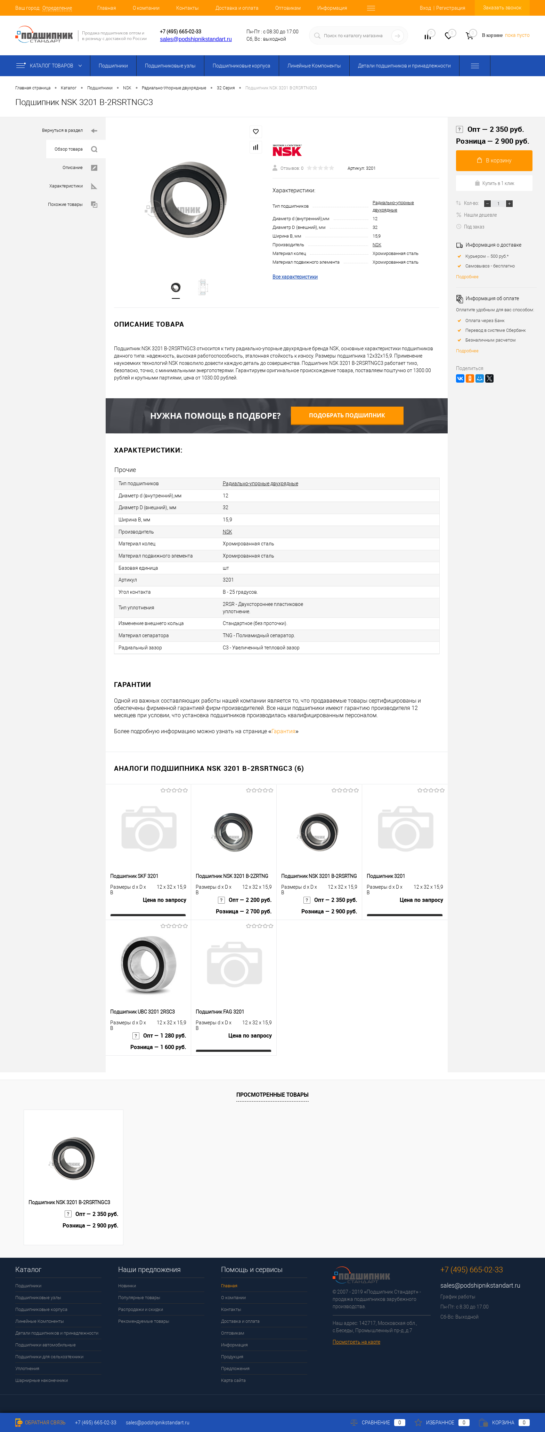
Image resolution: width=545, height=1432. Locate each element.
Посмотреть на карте (356, 1339)
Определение (57, 8)
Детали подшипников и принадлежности (404, 66)
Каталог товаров (50, 66)
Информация (332, 8)
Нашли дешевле (476, 214)
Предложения (235, 1365)
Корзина (504, 1422)
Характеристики (73, 186)
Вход (425, 8)
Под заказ (470, 226)
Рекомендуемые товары (143, 1318)
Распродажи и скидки (140, 1306)
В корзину (494, 160)
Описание (80, 168)
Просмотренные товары (272, 1092)
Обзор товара (76, 149)
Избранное (442, 1422)
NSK (377, 244)
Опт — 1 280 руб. (159, 1033)
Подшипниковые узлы (170, 66)
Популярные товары (139, 1294)
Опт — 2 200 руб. (245, 898)
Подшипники (113, 66)
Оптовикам (288, 8)
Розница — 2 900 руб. (329, 909)
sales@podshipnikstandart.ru (196, 39)
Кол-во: (472, 202)
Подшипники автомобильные (45, 1342)
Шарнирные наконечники (41, 1377)
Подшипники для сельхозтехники (49, 1354)
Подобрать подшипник (347, 415)
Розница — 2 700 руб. (244, 909)
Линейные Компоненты (314, 66)
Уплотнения (27, 1365)
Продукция (232, 1354)
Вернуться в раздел (69, 131)
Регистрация (450, 8)
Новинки (127, 1283)
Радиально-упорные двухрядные (260, 484)
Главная (106, 8)
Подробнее (467, 276)
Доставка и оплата (237, 8)
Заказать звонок (502, 7)
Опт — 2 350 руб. (330, 898)
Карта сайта (233, 1377)
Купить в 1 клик (494, 182)
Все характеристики (295, 277)
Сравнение (377, 1422)
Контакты (187, 8)
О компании (146, 8)
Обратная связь (40, 1422)
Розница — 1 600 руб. (158, 1045)
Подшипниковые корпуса (241, 66)
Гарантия (283, 728)
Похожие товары (72, 204)
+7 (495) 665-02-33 (180, 31)
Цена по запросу (164, 898)
